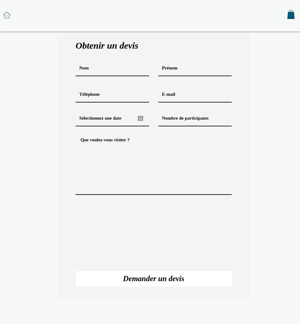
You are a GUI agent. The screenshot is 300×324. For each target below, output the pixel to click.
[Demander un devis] (154, 278)
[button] (291, 14)
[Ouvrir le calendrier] (140, 118)
